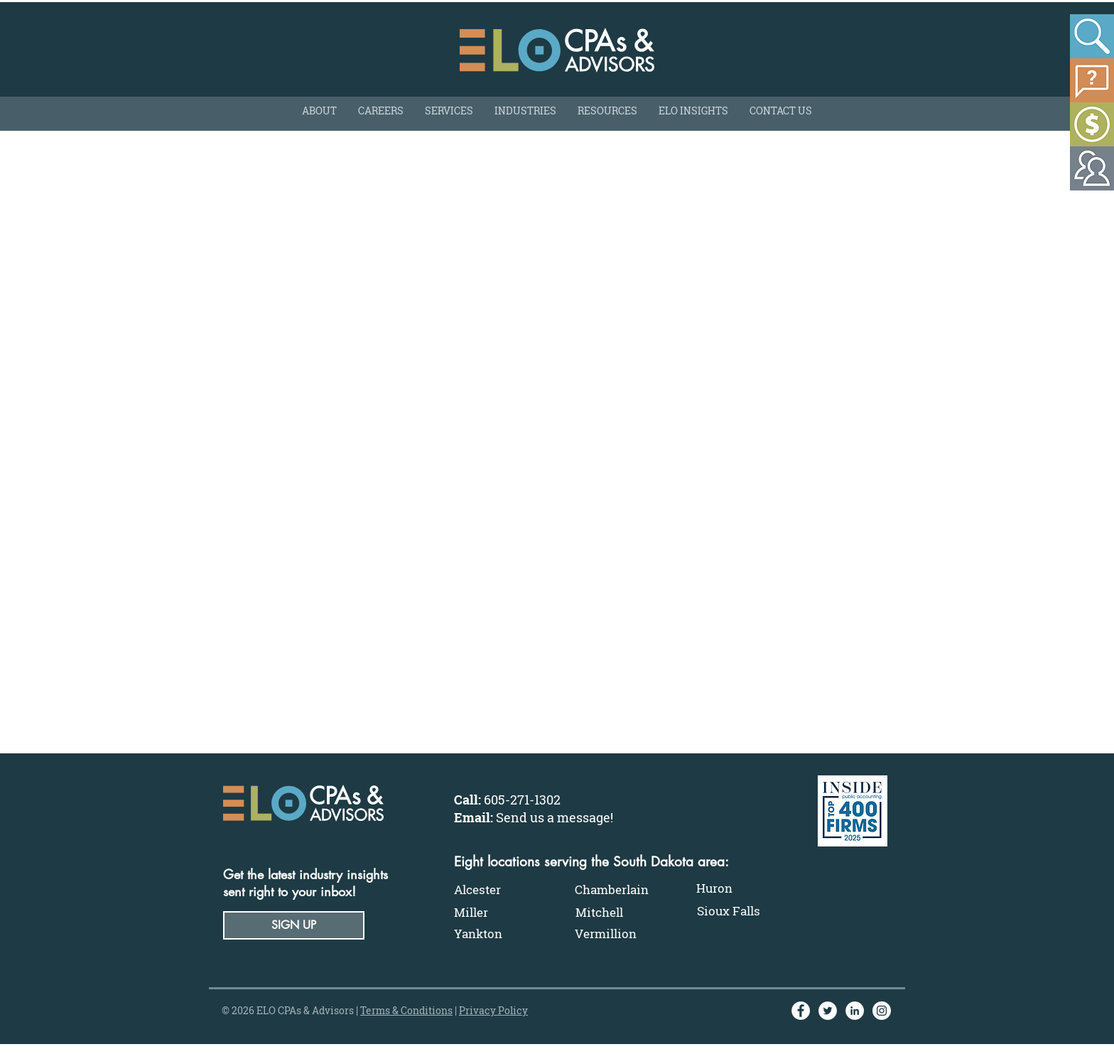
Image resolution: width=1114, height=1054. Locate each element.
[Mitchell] (621, 912)
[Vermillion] (621, 934)
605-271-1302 (522, 799)
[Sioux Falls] (743, 911)
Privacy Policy (493, 1010)
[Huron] (742, 888)
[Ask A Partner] (1092, 80)
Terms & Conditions (406, 1010)
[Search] (1092, 36)
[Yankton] (500, 934)
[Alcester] (500, 889)
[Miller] (500, 912)
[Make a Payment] (1092, 124)
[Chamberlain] (621, 889)
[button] (293, 925)
